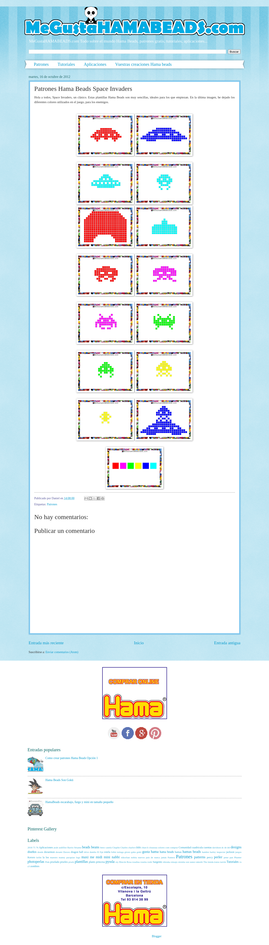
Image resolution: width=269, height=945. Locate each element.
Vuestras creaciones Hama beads (143, 64)
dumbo (93, 852)
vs (240, 862)
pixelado (54, 861)
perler (218, 857)
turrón (223, 862)
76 (37, 847)
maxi (85, 857)
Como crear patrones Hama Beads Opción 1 (71, 758)
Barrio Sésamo (74, 847)
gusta (146, 852)
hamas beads (192, 852)
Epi (101, 852)
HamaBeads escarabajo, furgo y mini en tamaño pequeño (79, 802)
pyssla (110, 862)
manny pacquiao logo (69, 857)
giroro (127, 852)
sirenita (181, 862)
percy (210, 857)
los (47, 857)
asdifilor (63, 847)
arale (56, 847)
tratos (217, 862)
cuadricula (197, 847)
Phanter (238, 857)
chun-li (145, 847)
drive (86, 852)
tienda (210, 862)
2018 (30, 847)
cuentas (208, 847)
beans (95, 847)
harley (213, 852)
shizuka (166, 862)
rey (117, 862)
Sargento (157, 861)
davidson (216, 847)
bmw (102, 847)
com (167, 847)
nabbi (116, 857)
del (228, 847)
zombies (34, 866)
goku (133, 852)
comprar (174, 847)
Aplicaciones (95, 64)
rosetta (143, 862)
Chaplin (116, 847)
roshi (149, 862)
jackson (230, 852)
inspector (221, 852)
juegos (238, 852)
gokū (139, 852)
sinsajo (174, 862)
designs (236, 847)
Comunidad (184, 847)
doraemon (49, 852)
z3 (29, 866)
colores (161, 847)
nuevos (141, 857)
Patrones (41, 64)
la (44, 857)
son (187, 862)
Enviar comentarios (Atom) (62, 652)
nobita (134, 857)
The (205, 862)
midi (99, 857)
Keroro (31, 857)
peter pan (228, 857)
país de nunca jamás (156, 857)
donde (40, 852)
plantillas (81, 862)
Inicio (139, 643)
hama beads (167, 852)
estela (107, 852)
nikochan (125, 857)
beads (86, 847)
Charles (124, 847)
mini (107, 857)
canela (108, 847)
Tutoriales (66, 64)
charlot (131, 847)
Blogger (156, 936)
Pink (47, 862)
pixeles (64, 861)
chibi (138, 847)
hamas (178, 852)
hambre (205, 852)
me (92, 857)
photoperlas (36, 862)
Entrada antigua (227, 643)
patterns (199, 857)
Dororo (66, 852)
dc (222, 847)
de (225, 847)
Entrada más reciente (46, 643)
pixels (71, 862)
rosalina (136, 862)
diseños (32, 852)
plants (92, 861)
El (98, 852)
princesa (100, 861)
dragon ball (77, 852)
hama (155, 852)
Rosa (129, 862)
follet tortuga (117, 852)
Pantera (171, 857)
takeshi (199, 862)
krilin (38, 857)
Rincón (122, 862)
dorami (59, 852)
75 (34, 847)
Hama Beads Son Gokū (59, 780)
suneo (192, 862)
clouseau (153, 847)
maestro (54, 857)
